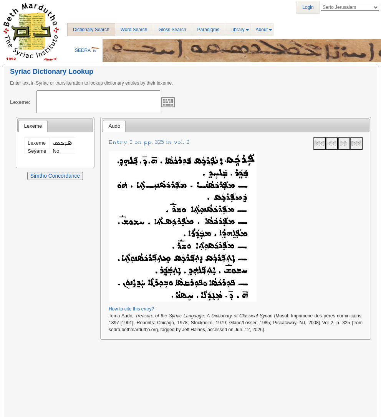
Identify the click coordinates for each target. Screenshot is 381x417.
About (262, 29)
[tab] (32, 126)
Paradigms (208, 29)
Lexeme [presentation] (33, 126)
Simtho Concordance (55, 176)
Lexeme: (20, 102)
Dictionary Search (91, 29)
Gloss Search (172, 29)
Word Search (134, 29)
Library (237, 29)
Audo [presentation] (114, 126)
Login (307, 7)
